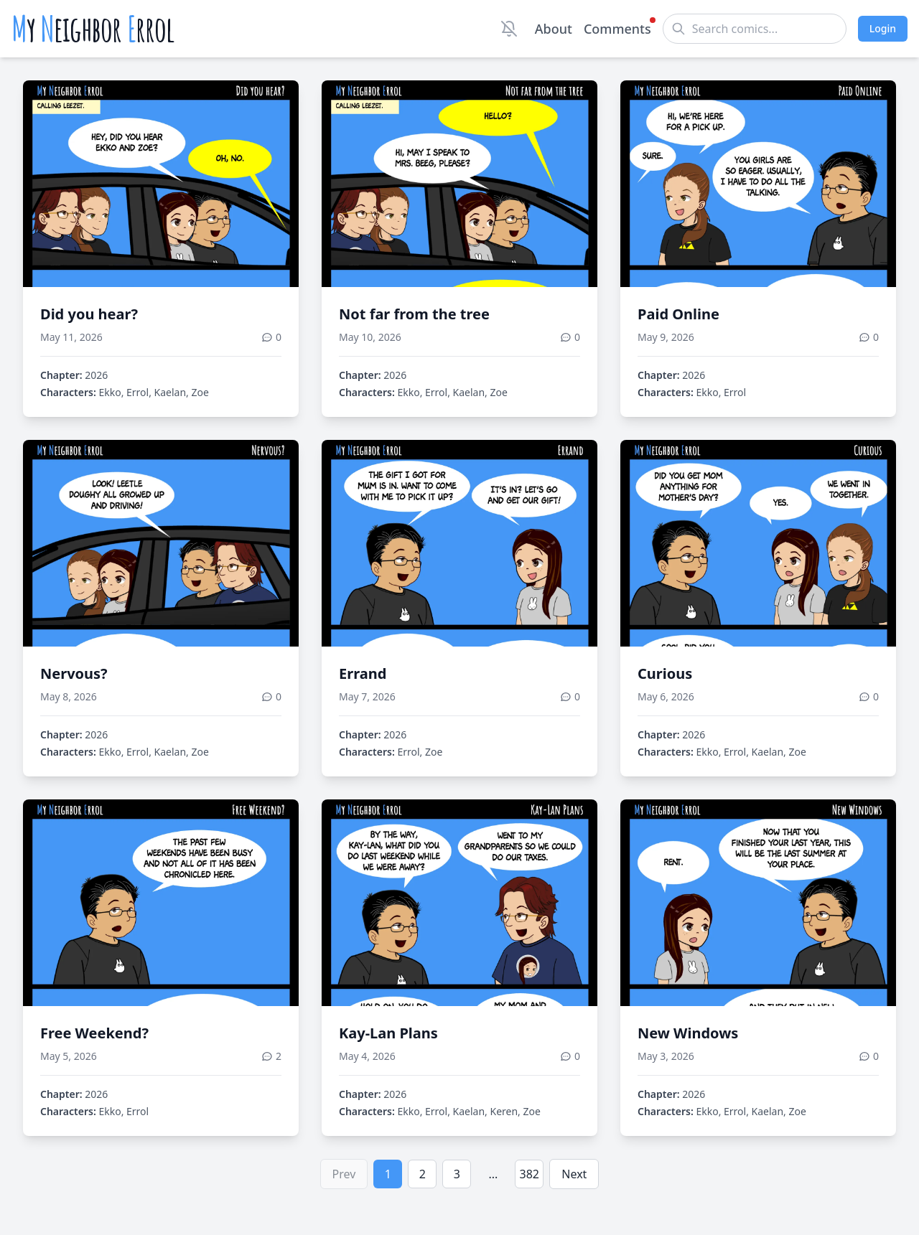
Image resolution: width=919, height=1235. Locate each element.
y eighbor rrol (92, 28)
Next (574, 1174)
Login (882, 28)
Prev (344, 1174)
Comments (617, 28)
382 (529, 1174)
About (553, 28)
